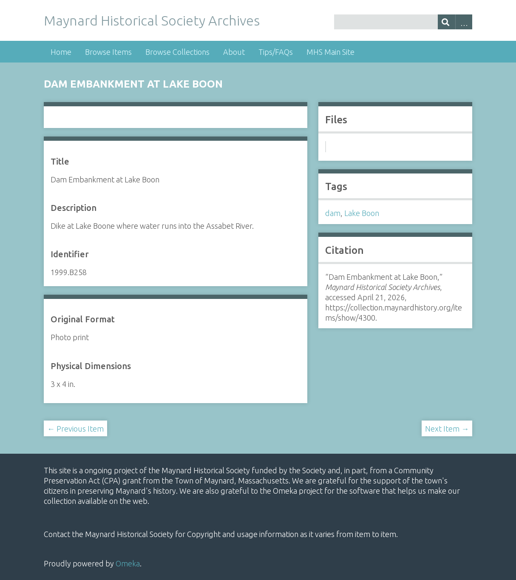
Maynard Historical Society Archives (152, 20)
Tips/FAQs (275, 52)
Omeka (128, 563)
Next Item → (447, 428)
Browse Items (108, 52)
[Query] (403, 21)
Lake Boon (361, 213)
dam (332, 213)
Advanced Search (464, 21)
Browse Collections (177, 52)
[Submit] (446, 21)
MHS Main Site (330, 52)
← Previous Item (75, 428)
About (234, 52)
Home (61, 52)
